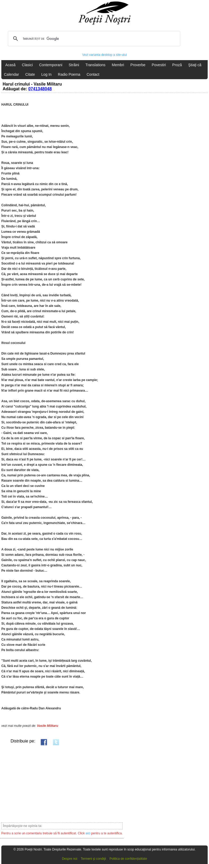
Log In (46, 74)
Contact (93, 74)
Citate (30, 74)
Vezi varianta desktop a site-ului (104, 55)
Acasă (10, 65)
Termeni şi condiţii (93, 859)
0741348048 (40, 89)
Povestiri (159, 65)
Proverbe (138, 65)
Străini (74, 65)
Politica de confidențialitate (128, 859)
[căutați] (93, 38)
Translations (95, 65)
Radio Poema (69, 74)
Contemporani (50, 65)
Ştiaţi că (194, 65)
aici (88, 833)
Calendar (11, 74)
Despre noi (69, 859)
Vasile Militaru (47, 726)
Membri (118, 65)
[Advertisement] (62, 784)
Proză (177, 65)
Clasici (27, 65)
